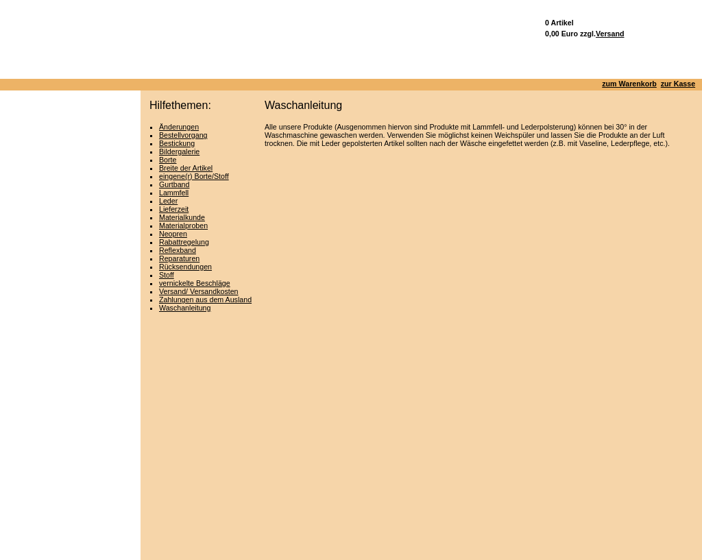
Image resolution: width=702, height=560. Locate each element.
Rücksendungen (185, 267)
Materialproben (183, 225)
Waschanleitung (184, 308)
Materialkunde (182, 217)
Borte (167, 160)
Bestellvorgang (183, 135)
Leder (168, 201)
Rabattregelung (184, 242)
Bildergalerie (179, 151)
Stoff (166, 275)
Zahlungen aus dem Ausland (205, 299)
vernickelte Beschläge (194, 283)
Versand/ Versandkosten (199, 291)
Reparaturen (179, 258)
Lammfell (174, 192)
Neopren (173, 234)
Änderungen (179, 127)
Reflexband (177, 250)
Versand (610, 33)
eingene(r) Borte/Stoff (194, 176)
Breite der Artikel (186, 168)
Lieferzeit (174, 209)
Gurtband (174, 184)
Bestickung (177, 143)
